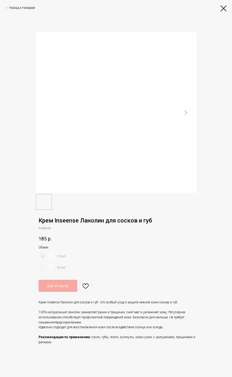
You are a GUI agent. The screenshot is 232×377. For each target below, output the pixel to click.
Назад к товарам (22, 8)
